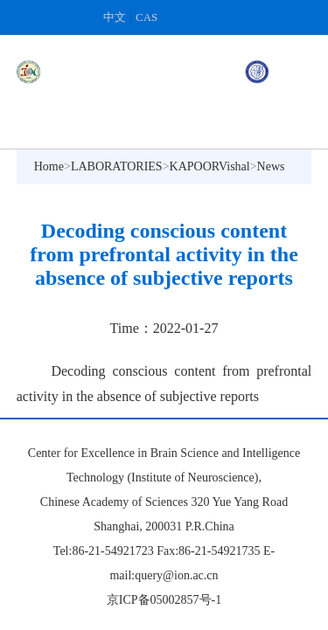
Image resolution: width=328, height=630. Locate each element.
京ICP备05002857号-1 (164, 599)
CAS (146, 17)
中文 (114, 17)
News (271, 166)
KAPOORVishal (210, 166)
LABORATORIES (117, 166)
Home (49, 166)
